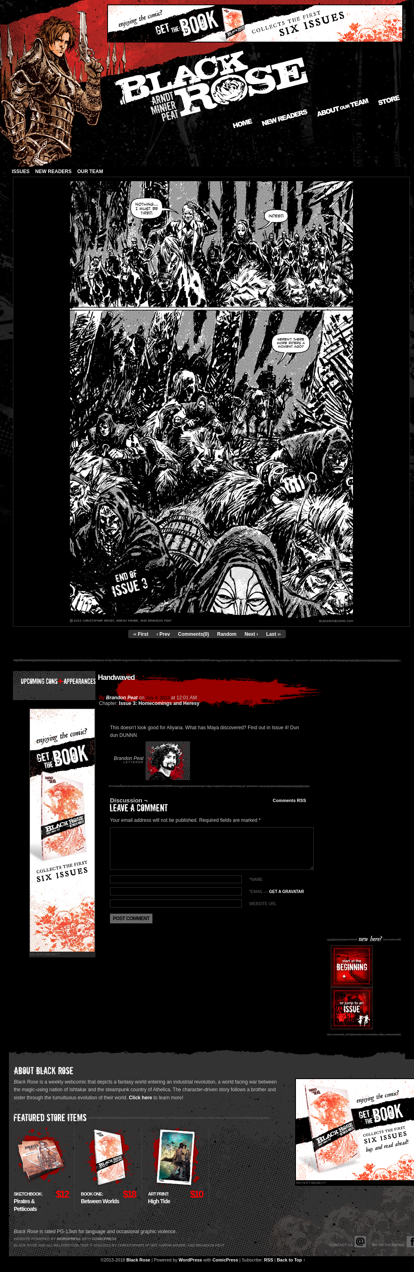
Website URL (263, 904)
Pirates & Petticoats (28, 1202)
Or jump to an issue (352, 1008)
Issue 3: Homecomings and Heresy (159, 703)
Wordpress (68, 1239)
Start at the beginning (352, 966)
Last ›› (273, 634)
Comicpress (104, 1239)
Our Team (90, 171)
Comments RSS (289, 800)
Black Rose (138, 1259)
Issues (21, 171)
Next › (251, 634)
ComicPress (225, 1259)
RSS (268, 1259)
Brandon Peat (121, 698)
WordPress (190, 1259)
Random (227, 634)
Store (389, 100)
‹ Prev (163, 634)
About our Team (343, 107)
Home (242, 123)
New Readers (285, 117)
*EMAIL (276, 891)
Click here (140, 1098)
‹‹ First (140, 634)
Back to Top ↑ (291, 1259)
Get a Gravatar (286, 891)
